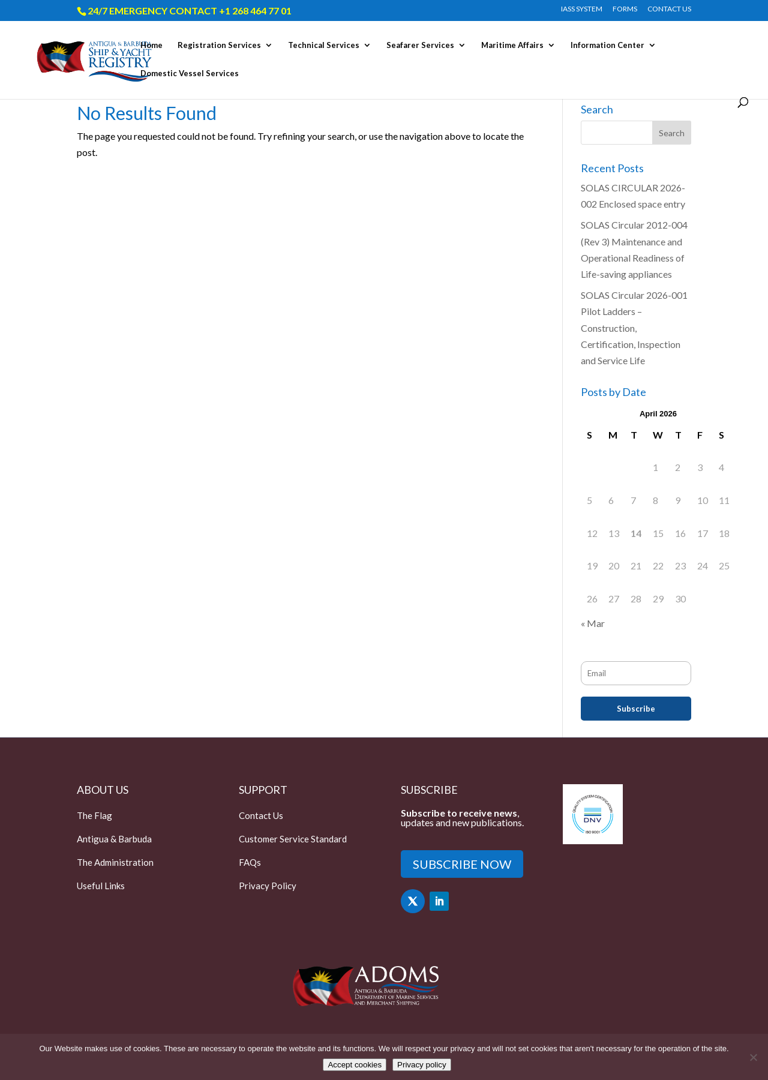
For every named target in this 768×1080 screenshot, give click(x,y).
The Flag (94, 815)
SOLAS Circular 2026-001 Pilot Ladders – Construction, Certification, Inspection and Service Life (634, 327)
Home (151, 45)
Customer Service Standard (293, 838)
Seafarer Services (420, 45)
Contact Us (261, 815)
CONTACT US (669, 9)
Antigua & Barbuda (114, 838)
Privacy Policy (267, 885)
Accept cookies (355, 1064)
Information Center (607, 45)
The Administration (115, 862)
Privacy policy (421, 1064)
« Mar (593, 623)
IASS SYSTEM (581, 9)
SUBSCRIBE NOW (462, 864)
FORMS (625, 9)
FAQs (250, 862)
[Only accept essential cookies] (753, 1057)
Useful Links (101, 885)
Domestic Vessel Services (189, 73)
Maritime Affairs (512, 45)
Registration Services (219, 45)
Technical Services (323, 45)
